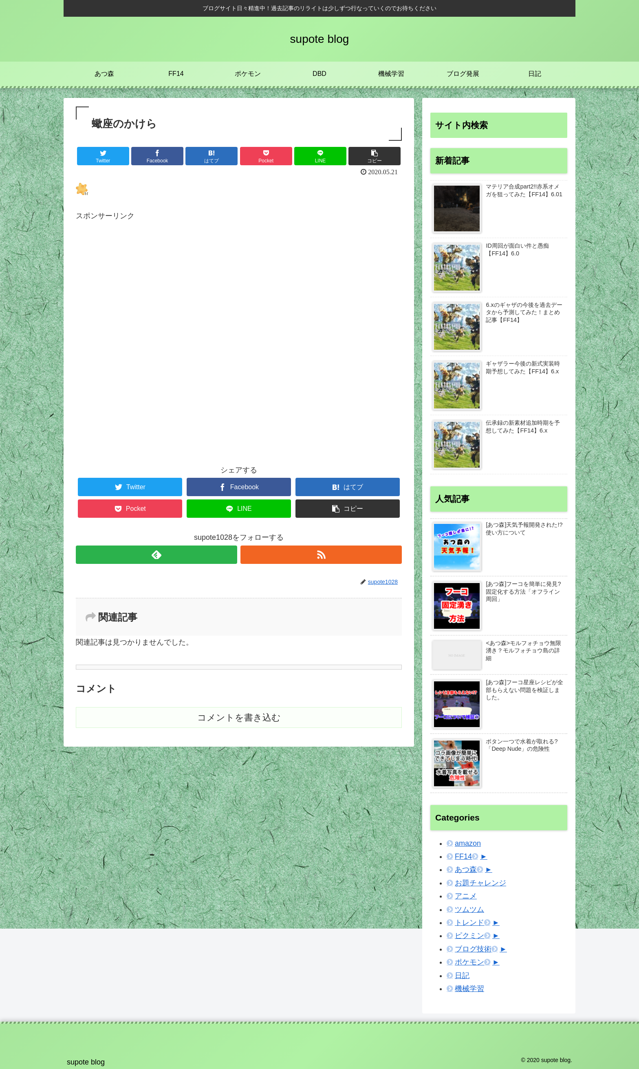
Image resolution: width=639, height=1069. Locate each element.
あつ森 (466, 869)
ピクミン (469, 935)
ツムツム (469, 909)
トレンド (469, 922)
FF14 (463, 856)
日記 (462, 975)
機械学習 (469, 989)
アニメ (466, 896)
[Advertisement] (239, 321)
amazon (468, 843)
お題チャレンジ (480, 883)
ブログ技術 (473, 949)
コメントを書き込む (239, 717)
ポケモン (469, 962)
